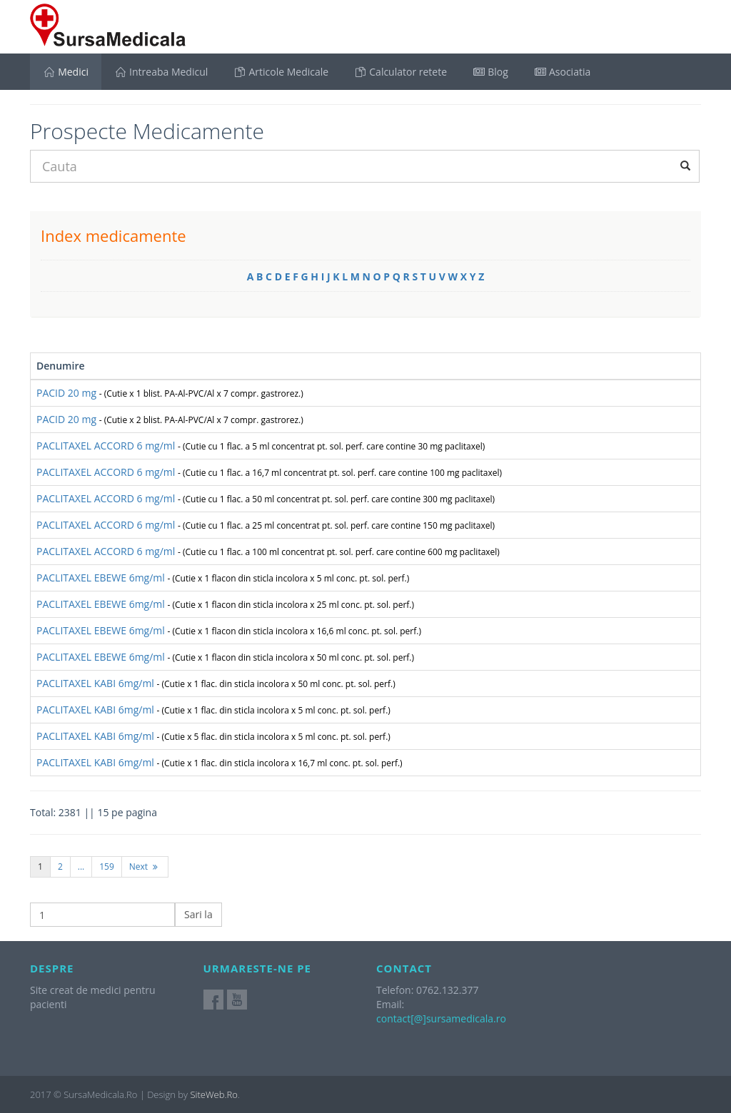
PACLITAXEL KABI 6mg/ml (215, 683)
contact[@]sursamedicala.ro (441, 1018)
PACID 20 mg (169, 393)
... (81, 866)
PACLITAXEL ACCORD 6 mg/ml (260, 445)
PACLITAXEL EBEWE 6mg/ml (222, 577)
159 (106, 866)
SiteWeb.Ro (213, 1094)
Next (145, 866)
